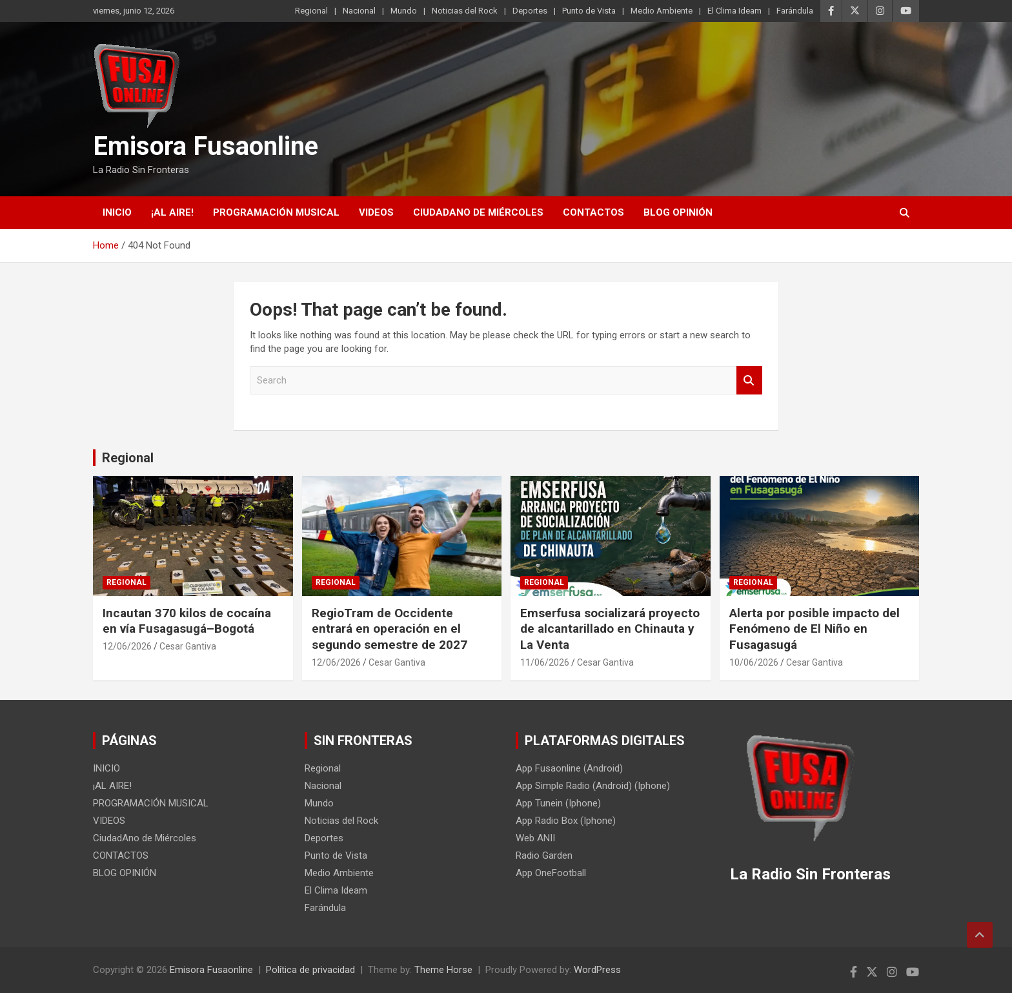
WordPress (597, 970)
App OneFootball (551, 873)
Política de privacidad (310, 970)
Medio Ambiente (662, 10)
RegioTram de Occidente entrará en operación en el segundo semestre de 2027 (389, 629)
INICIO (117, 212)
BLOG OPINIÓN (678, 212)
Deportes (529, 10)
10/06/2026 (753, 662)
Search (749, 380)
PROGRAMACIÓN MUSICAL (276, 212)
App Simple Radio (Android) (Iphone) (593, 786)
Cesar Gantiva (187, 646)
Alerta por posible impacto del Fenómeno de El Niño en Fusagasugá (814, 629)
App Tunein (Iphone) (558, 803)
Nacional (359, 10)
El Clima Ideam (734, 10)
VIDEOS (376, 212)
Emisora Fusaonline (205, 146)
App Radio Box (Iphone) (566, 820)
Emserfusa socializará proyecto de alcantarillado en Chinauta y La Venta (610, 629)
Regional (311, 10)
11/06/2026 (544, 662)
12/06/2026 (127, 646)
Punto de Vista (589, 10)
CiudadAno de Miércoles (478, 212)
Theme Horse (443, 970)
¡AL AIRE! (172, 212)
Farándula (794, 10)
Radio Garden (544, 855)
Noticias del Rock (465, 10)
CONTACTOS (593, 212)
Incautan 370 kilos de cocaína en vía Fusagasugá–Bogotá (187, 621)
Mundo (403, 10)
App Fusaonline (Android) (569, 768)
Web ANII (535, 838)
